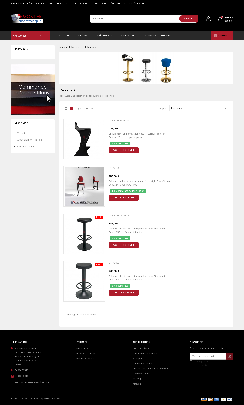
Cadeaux (223, 35)
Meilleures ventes (85, 358)
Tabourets (21, 48)
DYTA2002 (114, 263)
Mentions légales (142, 348)
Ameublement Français (30, 140)
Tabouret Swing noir (120, 120)
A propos (137, 358)
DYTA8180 (114, 168)
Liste (71, 108)
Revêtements (104, 35)
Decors (82, 35)
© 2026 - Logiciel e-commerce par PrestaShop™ (35, 399)
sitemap (137, 379)
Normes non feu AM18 (158, 35)
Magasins (138, 384)
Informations (19, 342)
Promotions (82, 348)
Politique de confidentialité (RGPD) (150, 368)
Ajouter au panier (124, 150)
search (188, 18)
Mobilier (64, 35)
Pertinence (199, 108)
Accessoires (128, 35)
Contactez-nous (141, 373)
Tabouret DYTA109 (119, 215)
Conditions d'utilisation (145, 353)
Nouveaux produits (86, 353)
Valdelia (21, 133)
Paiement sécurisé (142, 363)
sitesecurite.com (26, 146)
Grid (66, 108)
